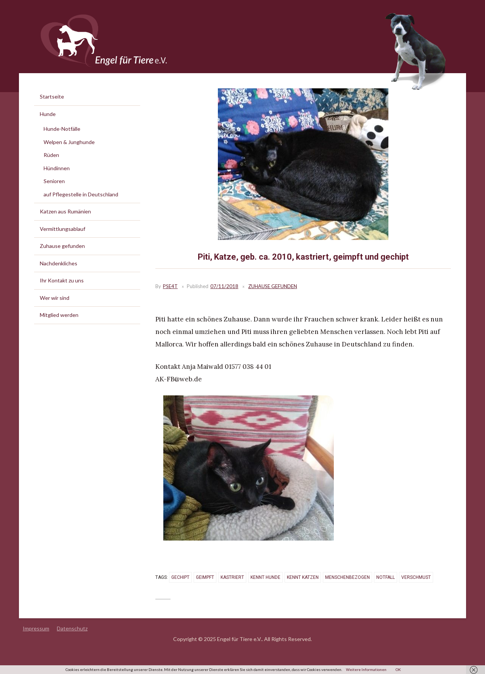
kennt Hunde (265, 577)
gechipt (180, 577)
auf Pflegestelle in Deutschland (81, 194)
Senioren (54, 181)
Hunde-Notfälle (62, 128)
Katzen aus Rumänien (65, 211)
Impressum (36, 628)
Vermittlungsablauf (62, 229)
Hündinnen (57, 168)
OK (398, 669)
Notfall (385, 577)
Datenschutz (72, 628)
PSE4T (170, 286)
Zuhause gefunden (272, 286)
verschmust (416, 577)
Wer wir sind (54, 298)
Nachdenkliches (58, 263)
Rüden (51, 155)
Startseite (52, 96)
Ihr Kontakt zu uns (62, 280)
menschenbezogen (347, 577)
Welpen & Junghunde (69, 142)
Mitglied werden (59, 315)
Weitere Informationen (366, 669)
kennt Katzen (303, 577)
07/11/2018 (224, 286)
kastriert (232, 577)
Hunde (48, 114)
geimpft (205, 577)
